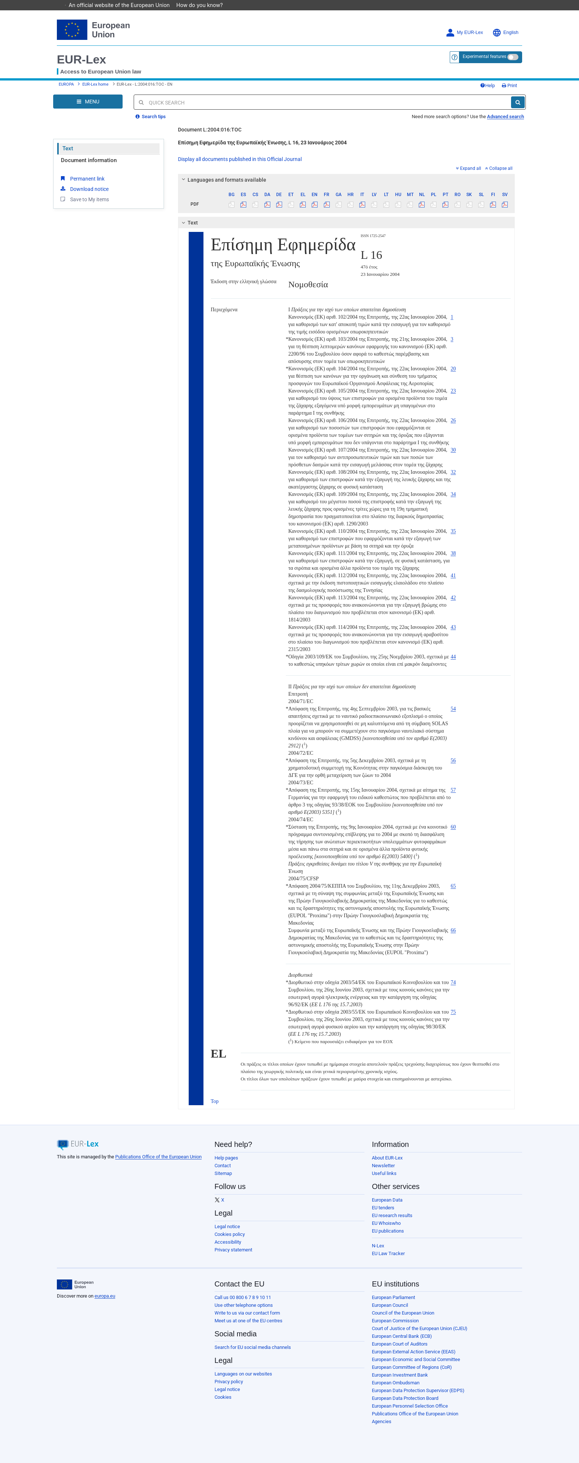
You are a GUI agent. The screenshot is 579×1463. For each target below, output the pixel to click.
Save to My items (84, 199)
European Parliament (393, 1297)
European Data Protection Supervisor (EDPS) (418, 1390)
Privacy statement (233, 1250)
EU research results (392, 1215)
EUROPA (66, 84)
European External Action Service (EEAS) (414, 1351)
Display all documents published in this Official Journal (240, 159)
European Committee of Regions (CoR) (412, 1367)
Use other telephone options (244, 1305)
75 (453, 1012)
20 (453, 368)
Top (215, 1101)
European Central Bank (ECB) (402, 1336)
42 (453, 597)
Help (487, 85)
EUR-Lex (81, 59)
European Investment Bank (400, 1375)
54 (453, 709)
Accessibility (228, 1242)
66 (453, 930)
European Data (387, 1200)
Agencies (381, 1421)
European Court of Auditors (400, 1344)
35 (453, 531)
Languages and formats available (222, 180)
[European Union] (75, 1284)
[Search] (518, 102)
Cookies (223, 1397)
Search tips (151, 116)
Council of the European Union (403, 1313)
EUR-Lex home (95, 84)
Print (509, 85)
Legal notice (227, 1226)
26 (453, 420)
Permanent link (82, 178)
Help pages (226, 1158)
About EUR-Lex (387, 1158)
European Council (390, 1305)
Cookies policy (230, 1234)
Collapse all (499, 168)
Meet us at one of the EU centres (248, 1320)
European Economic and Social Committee (416, 1359)
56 (453, 760)
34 (453, 494)
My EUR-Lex (464, 32)
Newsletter (383, 1165)
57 (453, 790)
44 (453, 656)
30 (453, 450)
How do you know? (203, 5)
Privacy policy (229, 1381)
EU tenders (383, 1207)
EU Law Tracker (388, 1253)
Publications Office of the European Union (158, 1156)
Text (67, 148)
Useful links (384, 1173)
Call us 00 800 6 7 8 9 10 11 (243, 1297)
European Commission (395, 1320)
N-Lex (378, 1245)
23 (453, 391)
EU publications (388, 1231)
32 (453, 472)
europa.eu (105, 1296)
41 (453, 575)
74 (453, 982)
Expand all (468, 168)
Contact (223, 1165)
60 (453, 827)
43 (453, 627)
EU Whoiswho (386, 1223)
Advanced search (505, 116)
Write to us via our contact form (247, 1313)
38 (453, 553)
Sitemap (223, 1173)
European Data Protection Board (405, 1398)
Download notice (84, 188)
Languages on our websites (243, 1374)
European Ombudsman (395, 1382)
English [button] (505, 32)
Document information (89, 160)
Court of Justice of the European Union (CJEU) (419, 1328)
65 (453, 886)
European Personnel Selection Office (410, 1406)
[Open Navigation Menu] (88, 102)
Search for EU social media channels (253, 1347)
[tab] (346, 179)
